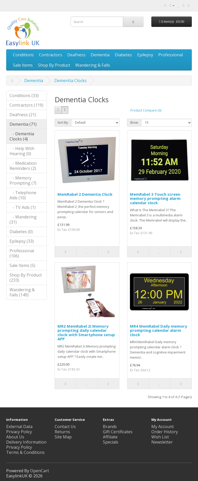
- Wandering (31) (23, 219)
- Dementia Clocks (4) (22, 136)
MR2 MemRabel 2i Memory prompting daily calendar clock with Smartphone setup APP (86, 333)
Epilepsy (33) (22, 241)
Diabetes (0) (21, 231)
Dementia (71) (23, 124)
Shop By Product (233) (26, 277)
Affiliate (110, 437)
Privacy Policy (19, 447)
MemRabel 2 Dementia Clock (84, 194)
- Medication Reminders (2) (23, 165)
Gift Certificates (118, 432)
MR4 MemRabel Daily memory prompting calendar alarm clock (158, 330)
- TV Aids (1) (23, 207)
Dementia (100, 55)
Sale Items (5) (22, 265)
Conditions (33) (24, 95)
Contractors (50, 55)
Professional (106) (22, 253)
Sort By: (63, 122)
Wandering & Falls (92, 65)
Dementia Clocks (70, 80)
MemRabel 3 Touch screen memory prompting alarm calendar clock (155, 198)
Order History (164, 432)
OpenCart (39, 471)
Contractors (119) (26, 105)
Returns (62, 432)
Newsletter (162, 442)
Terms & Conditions (25, 452)
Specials (110, 442)
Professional (170, 55)
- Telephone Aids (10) (23, 195)
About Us (15, 437)
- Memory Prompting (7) (23, 180)
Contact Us (65, 426)
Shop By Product (54, 65)
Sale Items (23, 65)
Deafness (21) (23, 114)
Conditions (23, 55)
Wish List (160, 437)
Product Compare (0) (145, 110)
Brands (110, 426)
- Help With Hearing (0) (22, 151)
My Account (162, 426)
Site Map (63, 437)
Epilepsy (145, 55)
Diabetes (123, 55)
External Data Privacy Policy (19, 429)
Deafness (76, 55)
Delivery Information (26, 442)
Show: (134, 122)
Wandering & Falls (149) (22, 292)
